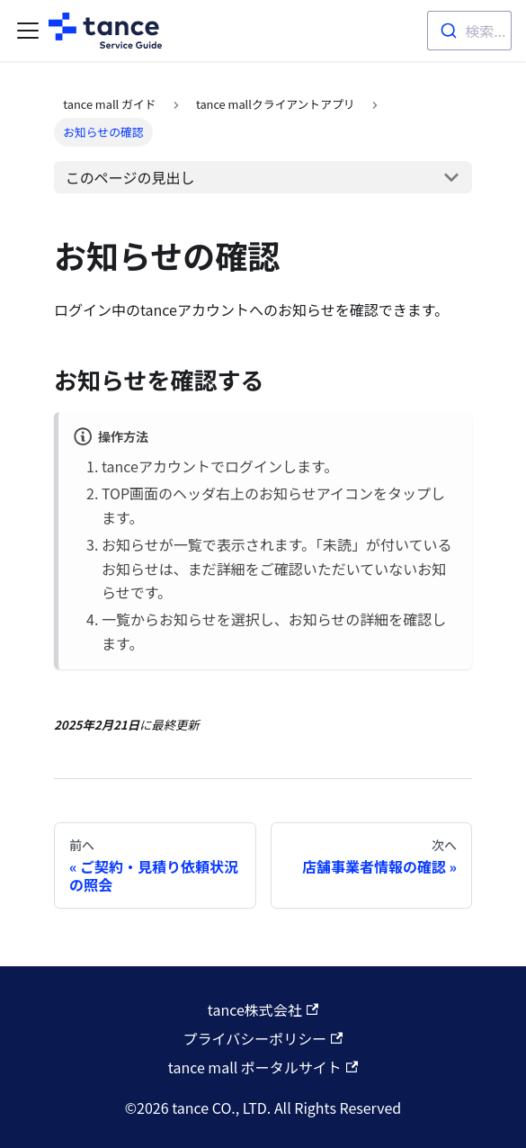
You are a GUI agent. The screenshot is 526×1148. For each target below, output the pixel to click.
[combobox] (469, 30)
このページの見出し (130, 177)
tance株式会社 (263, 1009)
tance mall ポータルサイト (263, 1067)
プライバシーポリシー (263, 1038)
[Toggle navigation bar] (27, 30)
